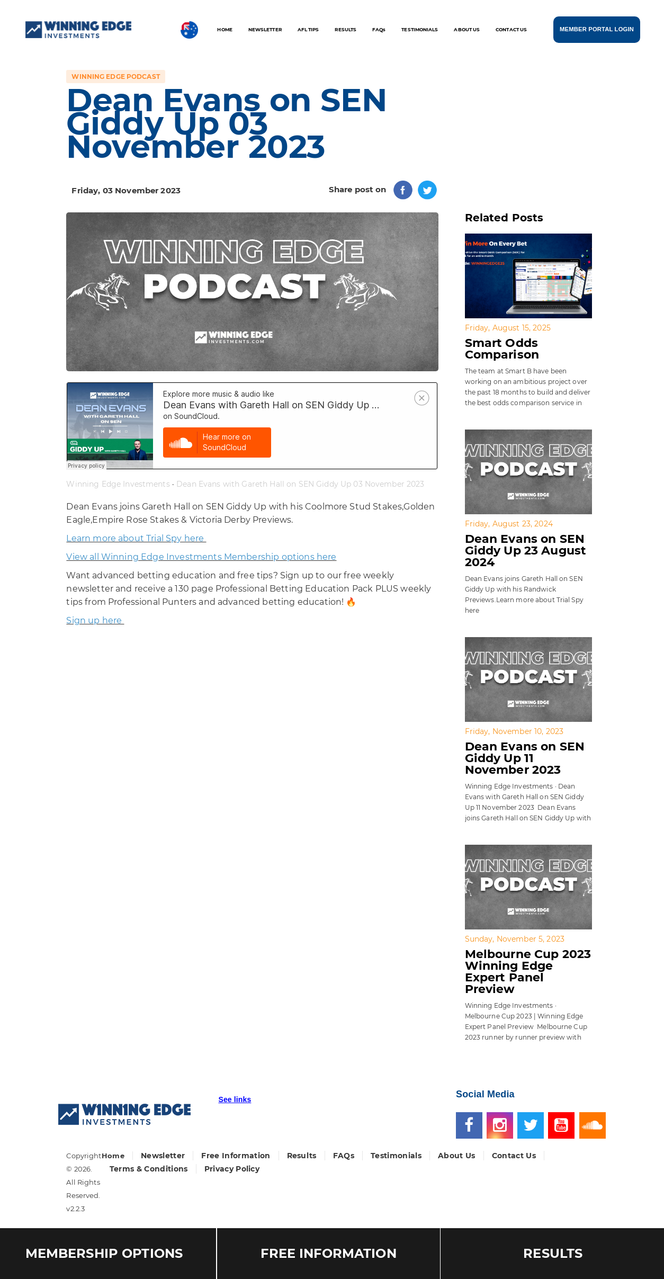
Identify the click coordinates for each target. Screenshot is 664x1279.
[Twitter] (532, 1124)
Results (302, 1155)
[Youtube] (563, 1124)
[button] (234, 1104)
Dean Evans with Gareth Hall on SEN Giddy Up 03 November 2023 (300, 484)
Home (113, 1155)
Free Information (235, 1155)
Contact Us (514, 1155)
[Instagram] (502, 1124)
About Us (456, 1155)
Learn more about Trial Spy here (136, 538)
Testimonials (396, 1155)
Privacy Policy (232, 1169)
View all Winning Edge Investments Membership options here (201, 557)
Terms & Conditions (149, 1169)
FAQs (343, 1155)
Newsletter (163, 1155)
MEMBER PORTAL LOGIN (597, 28)
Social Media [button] (485, 1094)
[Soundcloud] (592, 1124)
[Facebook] (471, 1124)
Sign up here (95, 620)
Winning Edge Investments (117, 484)
